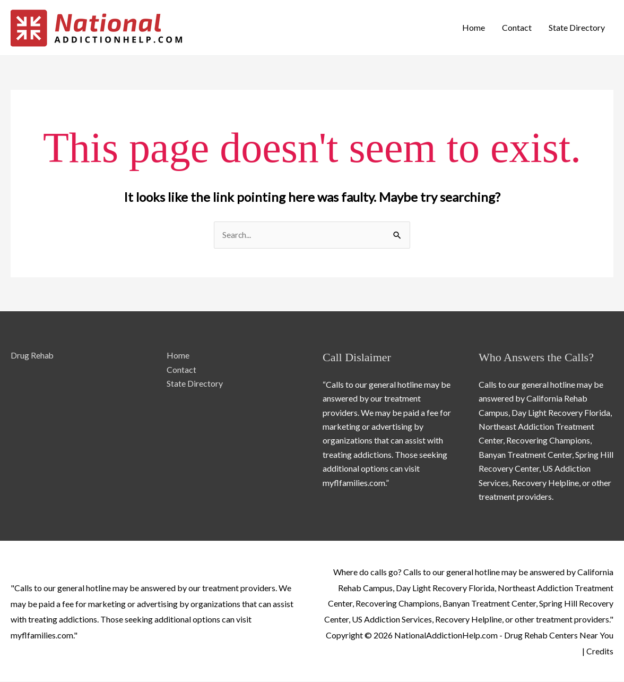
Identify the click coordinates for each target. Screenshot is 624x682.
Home (473, 27)
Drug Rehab (32, 356)
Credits (599, 651)
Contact (517, 27)
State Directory (577, 27)
